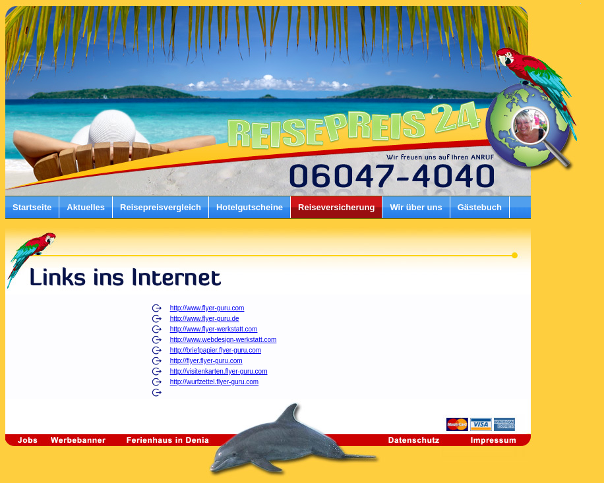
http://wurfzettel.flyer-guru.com (214, 381)
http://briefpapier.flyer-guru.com (215, 350)
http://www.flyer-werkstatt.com (214, 329)
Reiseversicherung (336, 207)
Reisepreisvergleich (160, 207)
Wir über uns (416, 207)
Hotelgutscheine (249, 207)
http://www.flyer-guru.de (204, 318)
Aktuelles (86, 207)
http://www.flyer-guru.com (207, 308)
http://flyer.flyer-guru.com (206, 360)
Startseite (32, 207)
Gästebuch (480, 207)
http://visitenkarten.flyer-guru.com (219, 371)
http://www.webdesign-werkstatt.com (223, 339)
